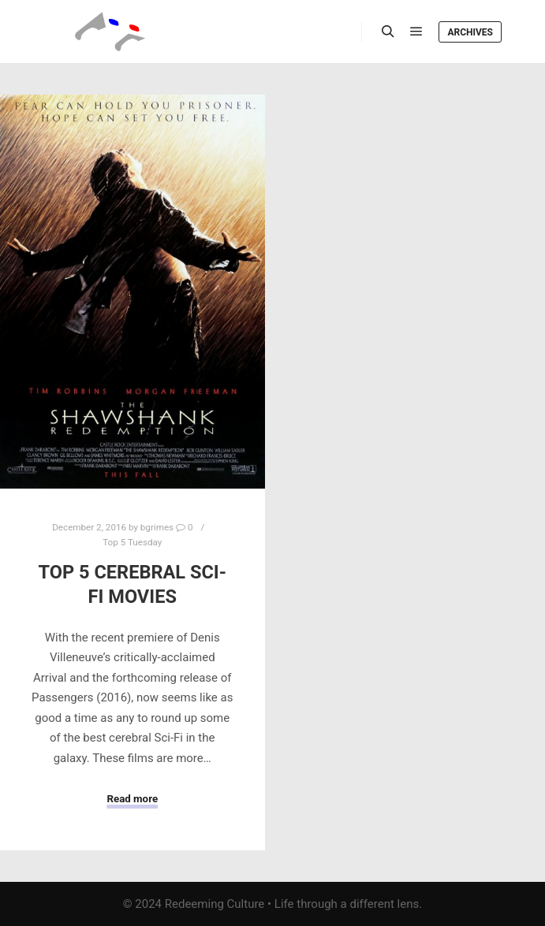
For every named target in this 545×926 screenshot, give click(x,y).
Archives (470, 32)
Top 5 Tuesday (132, 542)
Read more (132, 799)
